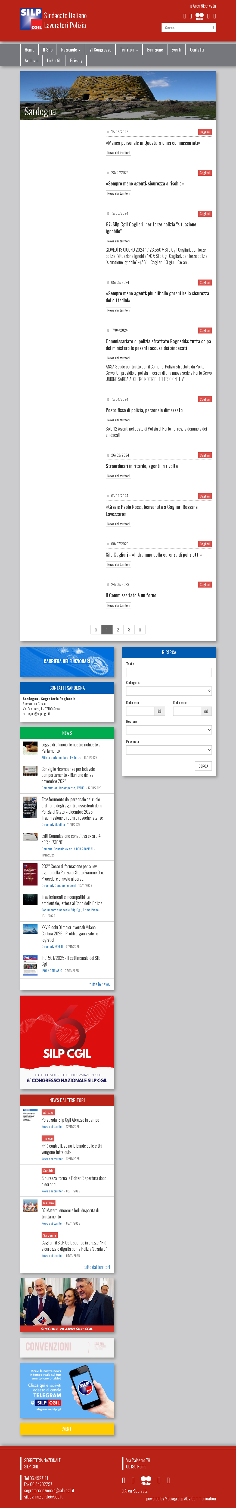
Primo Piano (91, 910)
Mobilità (60, 824)
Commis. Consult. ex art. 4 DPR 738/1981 (67, 849)
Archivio (31, 60)
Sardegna (49, 1235)
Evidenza (75, 757)
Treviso (48, 1138)
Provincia (132, 741)
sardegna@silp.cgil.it (36, 713)
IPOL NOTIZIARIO (52, 970)
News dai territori (118, 152)
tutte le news (99, 984)
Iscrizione (155, 49)
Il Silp (47, 49)
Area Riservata (203, 5)
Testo (130, 663)
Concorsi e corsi (65, 885)
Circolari (47, 824)
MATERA (48, 1203)
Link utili (54, 60)
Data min (132, 702)
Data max (180, 702)
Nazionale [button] (71, 49)
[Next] (140, 630)
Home (29, 49)
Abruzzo (48, 1112)
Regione (131, 721)
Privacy (76, 60)
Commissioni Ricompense (58, 788)
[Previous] (96, 630)
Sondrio (48, 1170)
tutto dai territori (96, 1267)
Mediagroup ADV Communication (190, 1498)
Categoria (133, 682)
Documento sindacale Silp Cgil (61, 910)
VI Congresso (100, 49)
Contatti (197, 49)
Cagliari (205, 132)
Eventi (176, 49)
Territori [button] (129, 49)
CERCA (203, 766)
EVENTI (81, 788)
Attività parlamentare (55, 757)
